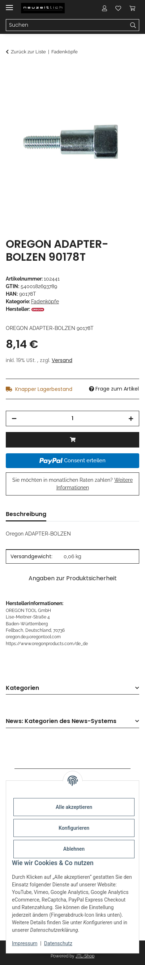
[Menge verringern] (14, 418)
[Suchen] (133, 25)
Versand (62, 360)
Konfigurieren (74, 828)
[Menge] (72, 418)
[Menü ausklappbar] (9, 4)
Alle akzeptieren (74, 807)
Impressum (24, 943)
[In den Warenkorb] (11, 71)
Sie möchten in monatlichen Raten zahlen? (72, 483)
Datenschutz (58, 943)
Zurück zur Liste (28, 51)
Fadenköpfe (45, 301)
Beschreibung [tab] (26, 514)
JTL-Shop (85, 956)
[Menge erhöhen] (131, 418)
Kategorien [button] (22, 688)
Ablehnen (74, 849)
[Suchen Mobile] (67, 25)
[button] (104, 8)
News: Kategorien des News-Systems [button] (61, 721)
